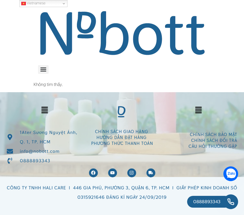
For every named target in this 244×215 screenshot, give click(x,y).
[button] (44, 110)
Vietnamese (33, 3)
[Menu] (43, 69)
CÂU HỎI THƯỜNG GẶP (213, 146)
